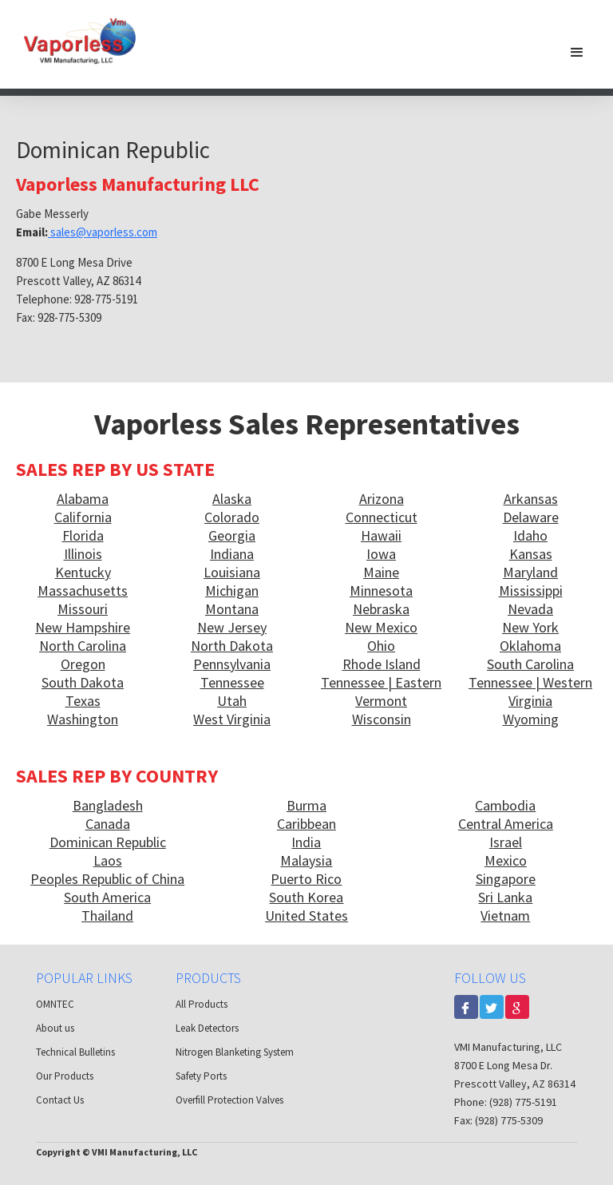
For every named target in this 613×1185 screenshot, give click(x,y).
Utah (232, 701)
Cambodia (505, 805)
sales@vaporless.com (102, 232)
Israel (505, 842)
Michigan (232, 590)
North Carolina (82, 645)
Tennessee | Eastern (381, 682)
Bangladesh (108, 805)
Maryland (530, 572)
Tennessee (232, 682)
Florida (83, 535)
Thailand (107, 915)
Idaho (530, 535)
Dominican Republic (107, 842)
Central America (505, 823)
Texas (83, 701)
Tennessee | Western (530, 682)
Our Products (64, 1076)
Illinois (83, 554)
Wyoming (531, 719)
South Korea (306, 897)
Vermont (381, 701)
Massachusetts (83, 590)
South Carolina (530, 664)
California (83, 517)
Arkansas (531, 498)
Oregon (83, 664)
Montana (232, 609)
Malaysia (306, 860)
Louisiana (232, 572)
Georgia (231, 535)
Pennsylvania (232, 664)
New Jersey (232, 627)
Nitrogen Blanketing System (235, 1052)
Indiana (232, 554)
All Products (201, 1004)
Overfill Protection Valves (229, 1100)
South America (107, 897)
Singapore (506, 879)
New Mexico (381, 627)
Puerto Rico (306, 879)
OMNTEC (55, 1004)
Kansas (530, 554)
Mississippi (531, 590)
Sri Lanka (505, 897)
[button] (577, 52)
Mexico (505, 860)
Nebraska (381, 609)
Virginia (530, 701)
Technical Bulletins (75, 1052)
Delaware (531, 517)
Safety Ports (201, 1076)
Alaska (231, 498)
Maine (381, 572)
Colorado (231, 517)
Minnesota (381, 590)
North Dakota (232, 645)
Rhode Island (381, 664)
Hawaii (381, 535)
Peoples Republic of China (107, 879)
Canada (107, 823)
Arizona (381, 498)
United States (306, 915)
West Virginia (232, 719)
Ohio (381, 645)
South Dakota (83, 682)
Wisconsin (381, 719)
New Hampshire (82, 627)
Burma (306, 805)
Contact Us (60, 1100)
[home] (80, 40)
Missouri (82, 609)
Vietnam (505, 915)
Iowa (381, 554)
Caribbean (306, 823)
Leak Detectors (207, 1028)
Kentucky (83, 572)
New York (530, 627)
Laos (107, 860)
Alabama (83, 498)
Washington (82, 719)
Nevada (530, 609)
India (306, 842)
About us (55, 1028)
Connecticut (381, 517)
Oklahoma (530, 645)
